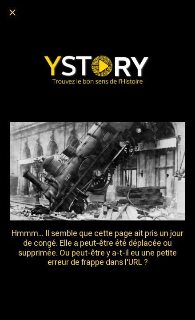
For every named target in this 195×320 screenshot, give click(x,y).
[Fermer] (12, 12)
